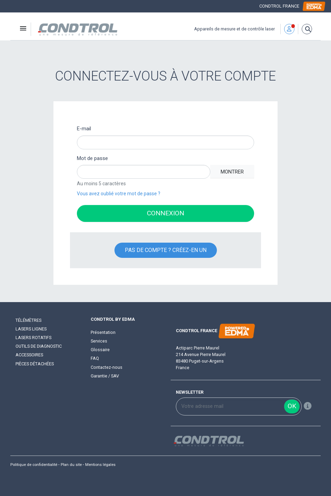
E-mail (84, 128)
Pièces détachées (35, 363)
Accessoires (29, 354)
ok (292, 406)
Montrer (232, 172)
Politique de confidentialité (33, 464)
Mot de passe (92, 158)
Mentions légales (100, 464)
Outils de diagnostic (39, 346)
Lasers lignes (31, 328)
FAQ (95, 358)
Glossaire (100, 349)
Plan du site (71, 464)
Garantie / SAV (105, 375)
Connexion (165, 213)
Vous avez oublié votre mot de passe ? (118, 193)
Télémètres (28, 320)
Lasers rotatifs (33, 337)
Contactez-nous (106, 367)
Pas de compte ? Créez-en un (166, 250)
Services (99, 341)
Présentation (103, 332)
